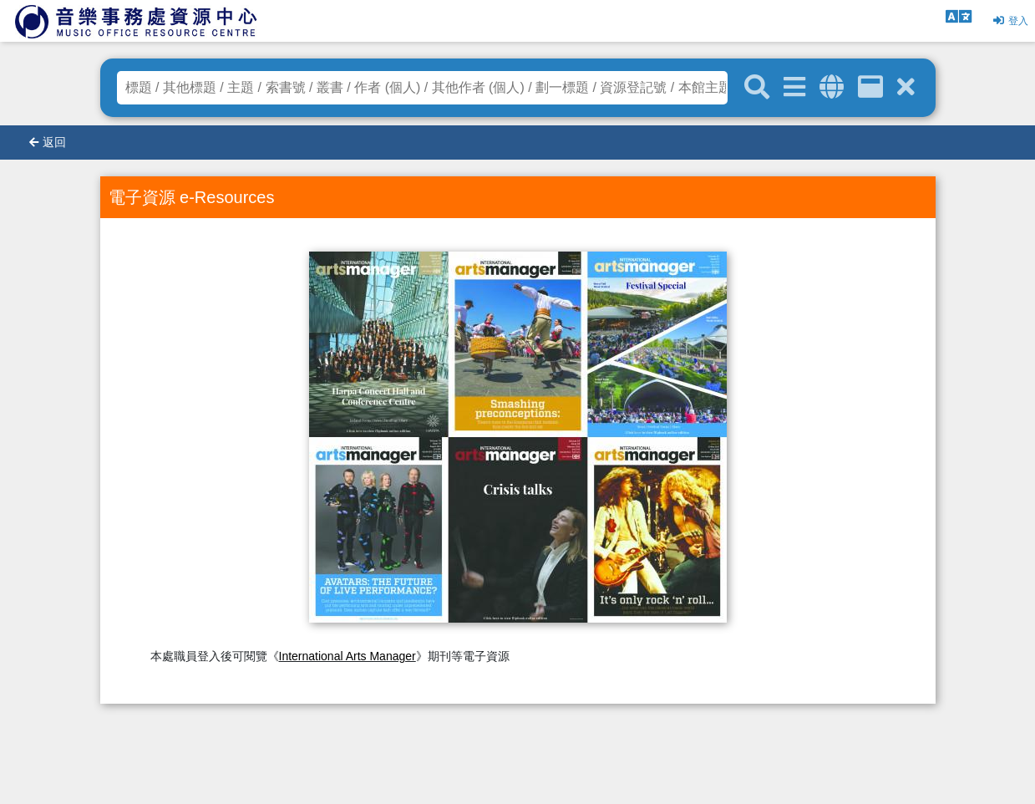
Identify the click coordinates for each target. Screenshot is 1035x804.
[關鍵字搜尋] (757, 87)
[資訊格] (870, 87)
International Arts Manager (347, 656)
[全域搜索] (831, 87)
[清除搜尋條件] (906, 87)
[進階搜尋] (794, 87)
